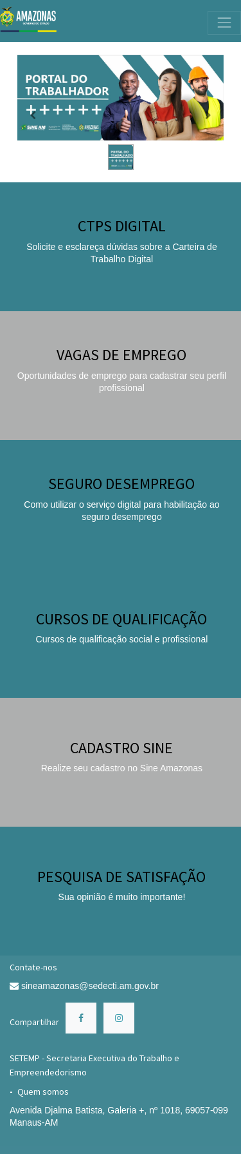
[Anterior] (32, 115)
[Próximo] (208, 115)
